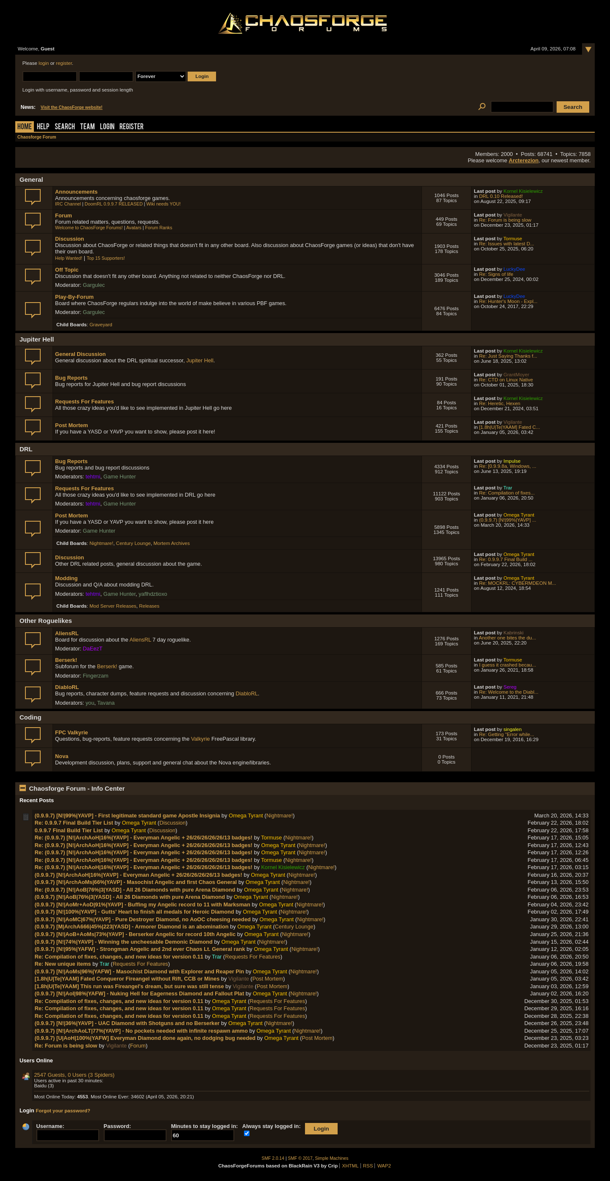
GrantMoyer (516, 374)
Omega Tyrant (518, 514)
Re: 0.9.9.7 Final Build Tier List (74, 823)
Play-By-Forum (74, 297)
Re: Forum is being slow (505, 219)
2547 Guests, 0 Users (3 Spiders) (74, 1075)
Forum (63, 215)
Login (107, 127)
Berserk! (66, 660)
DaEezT (93, 648)
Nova (61, 756)
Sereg (509, 686)
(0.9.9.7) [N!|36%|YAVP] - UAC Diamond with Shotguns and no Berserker (127, 1023)
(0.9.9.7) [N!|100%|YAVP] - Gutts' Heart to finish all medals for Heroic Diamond (134, 912)
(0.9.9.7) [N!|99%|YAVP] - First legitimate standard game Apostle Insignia (127, 815)
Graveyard (100, 324)
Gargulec (94, 285)
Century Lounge (133, 543)
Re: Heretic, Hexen (499, 403)
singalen (512, 729)
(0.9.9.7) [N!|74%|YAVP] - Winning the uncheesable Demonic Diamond (124, 942)
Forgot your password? (63, 1110)
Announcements (76, 192)
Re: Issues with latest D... (506, 243)
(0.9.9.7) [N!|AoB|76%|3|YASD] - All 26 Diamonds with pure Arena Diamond (130, 897)
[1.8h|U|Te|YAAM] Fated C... (509, 427)
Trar (507, 487)
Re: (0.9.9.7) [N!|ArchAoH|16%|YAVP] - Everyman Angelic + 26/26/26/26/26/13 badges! (143, 837)
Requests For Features (84, 401)
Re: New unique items (63, 964)
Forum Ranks (158, 227)
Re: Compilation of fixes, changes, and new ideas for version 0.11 (119, 956)
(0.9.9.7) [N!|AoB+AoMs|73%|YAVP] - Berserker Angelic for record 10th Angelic (135, 934)
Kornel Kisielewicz (523, 191)
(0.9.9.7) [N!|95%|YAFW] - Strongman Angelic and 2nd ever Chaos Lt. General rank (140, 949)
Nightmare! (101, 543)
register (64, 63)
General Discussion (80, 354)
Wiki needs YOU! (164, 203)
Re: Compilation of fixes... (507, 492)
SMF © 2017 (300, 1158)
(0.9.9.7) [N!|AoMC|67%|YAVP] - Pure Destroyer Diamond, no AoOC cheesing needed (143, 919)
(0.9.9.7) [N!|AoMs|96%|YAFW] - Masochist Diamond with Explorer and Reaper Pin (139, 971)
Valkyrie (200, 739)
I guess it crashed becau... (507, 664)
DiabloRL (67, 687)
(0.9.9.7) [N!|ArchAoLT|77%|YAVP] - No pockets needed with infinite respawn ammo (141, 1031)
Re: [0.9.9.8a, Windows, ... (507, 466)
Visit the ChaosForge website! (72, 107)
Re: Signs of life (496, 274)
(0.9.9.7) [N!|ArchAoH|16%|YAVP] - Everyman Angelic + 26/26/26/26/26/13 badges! (138, 875)
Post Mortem (71, 425)
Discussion (69, 239)
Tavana (105, 703)
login (44, 63)
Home (24, 127)
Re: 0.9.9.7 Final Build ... (505, 559)
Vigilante (512, 214)
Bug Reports (71, 378)
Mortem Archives (171, 543)
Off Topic (66, 270)
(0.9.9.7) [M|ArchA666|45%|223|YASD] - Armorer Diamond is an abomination (132, 926)
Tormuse (512, 238)
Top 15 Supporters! (106, 258)
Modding (66, 578)
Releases (149, 606)
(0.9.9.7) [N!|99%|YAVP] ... (507, 519)
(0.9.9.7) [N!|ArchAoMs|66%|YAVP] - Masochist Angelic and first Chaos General (136, 882)
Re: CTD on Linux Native (506, 379)
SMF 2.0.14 (273, 1158)
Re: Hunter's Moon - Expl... (508, 301)
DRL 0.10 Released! (501, 196)
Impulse (511, 461)
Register (131, 127)
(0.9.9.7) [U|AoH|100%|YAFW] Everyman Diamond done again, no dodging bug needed (145, 1038)
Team (87, 127)
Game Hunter (119, 476)
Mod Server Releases (112, 606)
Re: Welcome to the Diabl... (508, 692)
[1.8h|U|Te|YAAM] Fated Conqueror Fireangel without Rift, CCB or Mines (127, 978)
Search (65, 127)
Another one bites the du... (507, 637)
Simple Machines (332, 1158)
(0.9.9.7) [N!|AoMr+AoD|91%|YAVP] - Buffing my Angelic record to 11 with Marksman (142, 904)
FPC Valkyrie (71, 732)
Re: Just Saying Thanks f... (508, 355)
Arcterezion (523, 160)
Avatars (133, 227)
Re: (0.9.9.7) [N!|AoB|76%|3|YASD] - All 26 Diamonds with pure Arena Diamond (135, 889)
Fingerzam (95, 675)
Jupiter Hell (200, 360)
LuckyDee (514, 269)
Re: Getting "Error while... (506, 734)
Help (43, 127)
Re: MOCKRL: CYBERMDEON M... (517, 583)
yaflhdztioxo (153, 594)
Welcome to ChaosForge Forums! (89, 227)
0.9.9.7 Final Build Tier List (69, 830)
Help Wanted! (68, 258)
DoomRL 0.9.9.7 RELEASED (114, 203)
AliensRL (66, 633)
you (90, 703)
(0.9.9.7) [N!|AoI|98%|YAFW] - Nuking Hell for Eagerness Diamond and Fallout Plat (139, 993)
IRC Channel (68, 203)
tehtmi (93, 476)
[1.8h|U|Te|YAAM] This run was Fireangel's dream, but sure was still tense (129, 986)
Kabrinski (513, 632)
